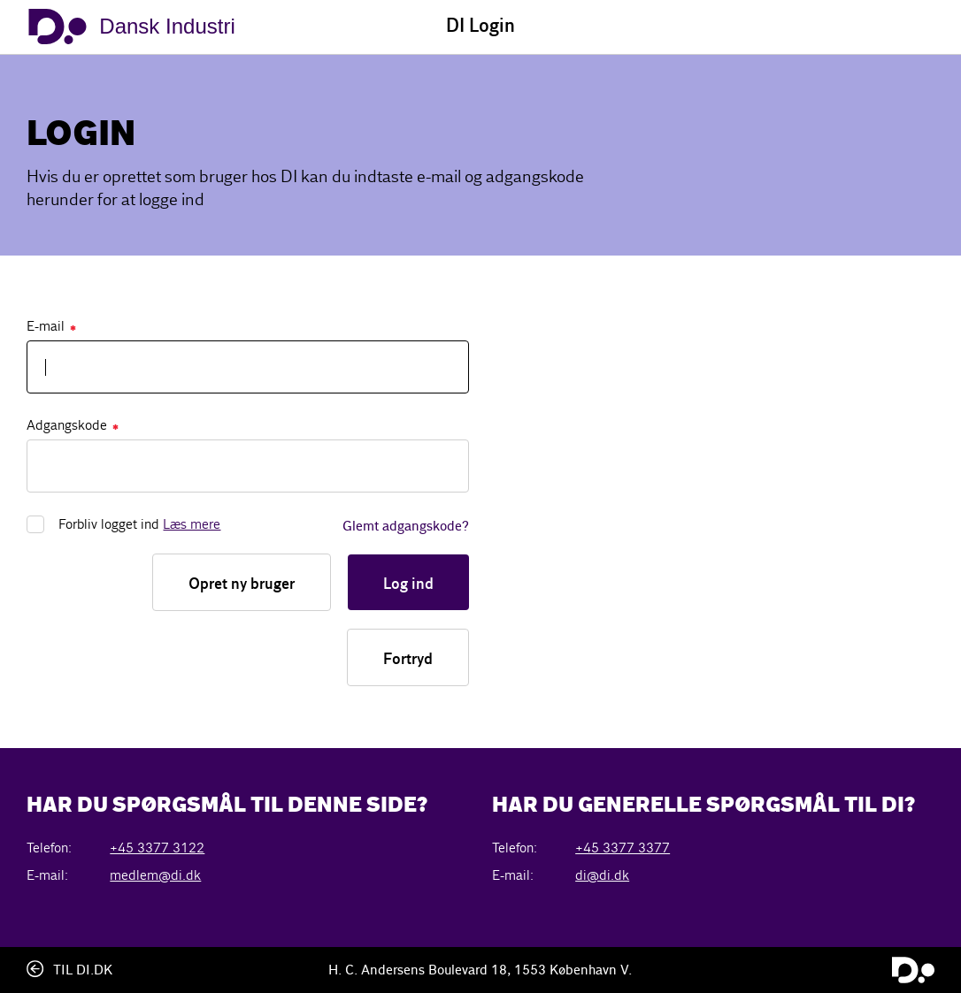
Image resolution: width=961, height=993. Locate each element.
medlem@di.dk (155, 875)
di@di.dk (602, 875)
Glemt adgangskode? (405, 527)
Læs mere (191, 524)
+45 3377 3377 (622, 847)
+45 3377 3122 (157, 847)
